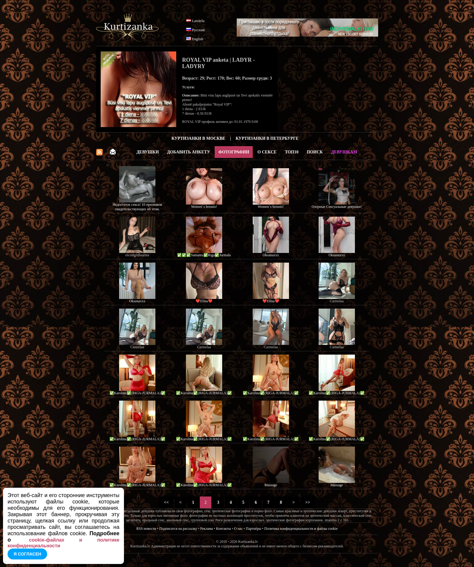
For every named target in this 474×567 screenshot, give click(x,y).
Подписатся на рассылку (178, 528)
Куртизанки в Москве (198, 138)
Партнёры (253, 528)
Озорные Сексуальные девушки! (337, 207)
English (197, 39)
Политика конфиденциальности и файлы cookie (301, 528)
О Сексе (267, 152)
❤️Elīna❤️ (204, 301)
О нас (238, 528)
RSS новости (146, 528)
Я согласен (27, 554)
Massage (271, 485)
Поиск (315, 152)
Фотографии (233, 152)
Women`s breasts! (204, 207)
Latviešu (198, 21)
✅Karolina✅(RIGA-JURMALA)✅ (137, 393)
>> (307, 502)
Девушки (147, 152)
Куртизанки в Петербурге (267, 138)
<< (166, 502)
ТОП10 (291, 152)
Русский (198, 30)
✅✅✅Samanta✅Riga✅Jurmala (204, 255)
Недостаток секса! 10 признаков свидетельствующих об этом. (137, 206)
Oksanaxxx (271, 255)
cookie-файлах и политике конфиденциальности (63, 542)
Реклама (206, 528)
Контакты (223, 528)
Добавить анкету (188, 152)
